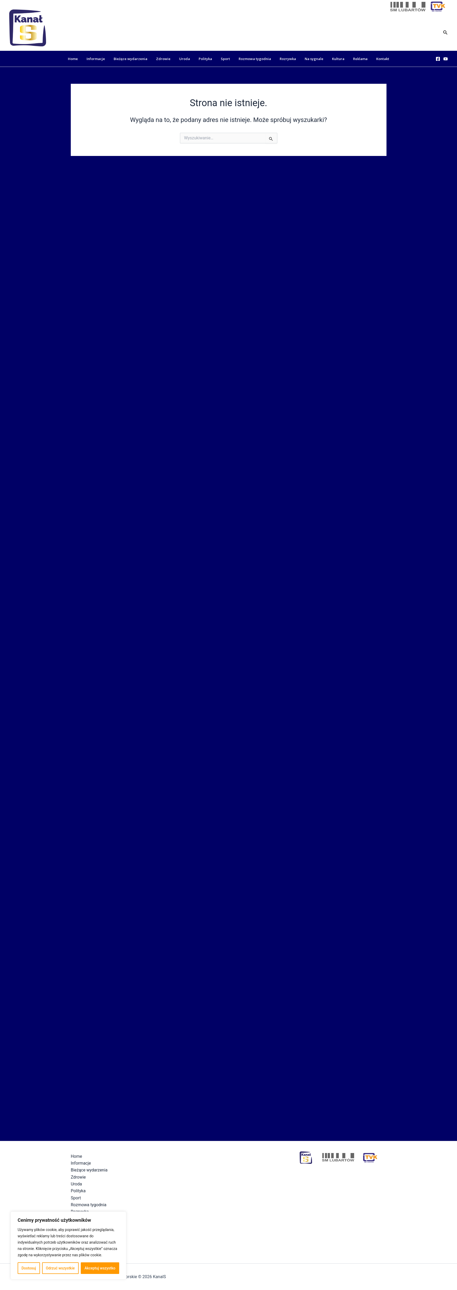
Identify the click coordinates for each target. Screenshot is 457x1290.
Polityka (207, 58)
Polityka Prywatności (275, 1276)
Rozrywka (284, 58)
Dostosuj (29, 1268)
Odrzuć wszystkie (60, 1268)
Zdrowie (169, 58)
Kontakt (371, 58)
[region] (68, 1245)
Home (84, 58)
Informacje (105, 58)
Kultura (331, 58)
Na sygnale (308, 58)
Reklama (351, 58)
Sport (225, 58)
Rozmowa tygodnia (253, 58)
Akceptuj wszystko (99, 1268)
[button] (445, 32)
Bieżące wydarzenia (138, 58)
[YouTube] (445, 59)
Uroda (188, 58)
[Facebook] (438, 59)
